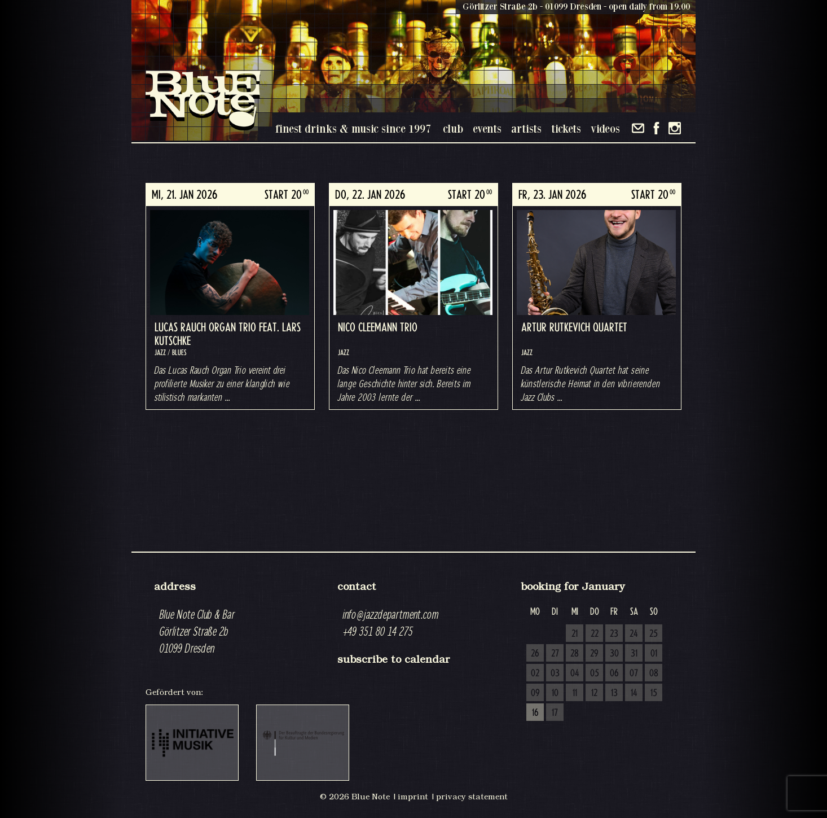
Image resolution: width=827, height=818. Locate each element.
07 (634, 673)
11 (575, 693)
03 (555, 673)
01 (653, 654)
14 (634, 693)
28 (574, 654)
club (453, 128)
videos (605, 128)
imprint (413, 796)
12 (594, 693)
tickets (566, 128)
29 (594, 654)
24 (634, 634)
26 (535, 654)
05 (594, 673)
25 (653, 634)
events (487, 128)
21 (574, 634)
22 (595, 634)
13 (614, 693)
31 (634, 654)
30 (614, 654)
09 (535, 693)
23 (614, 634)
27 (555, 654)
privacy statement (472, 796)
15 (653, 693)
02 (535, 673)
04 (574, 673)
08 (653, 673)
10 (555, 693)
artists (526, 128)
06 (614, 673)
